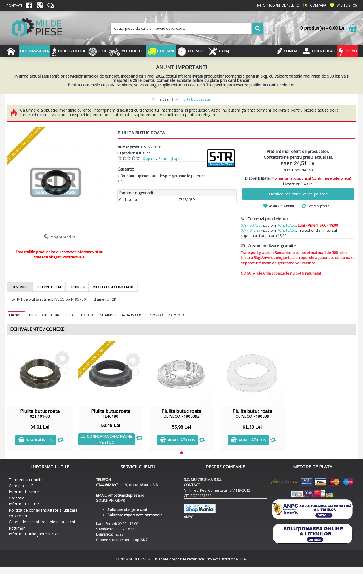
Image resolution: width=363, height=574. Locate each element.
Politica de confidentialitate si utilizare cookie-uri (43, 512)
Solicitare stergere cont (127, 509)
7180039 (156, 314)
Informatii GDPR (24, 504)
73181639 (176, 314)
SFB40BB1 (108, 314)
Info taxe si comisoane (113, 287)
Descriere (20, 287)
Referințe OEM (49, 287)
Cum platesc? (21, 485)
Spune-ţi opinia (171, 158)
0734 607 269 (251, 225)
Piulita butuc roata (44, 314)
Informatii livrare (24, 491)
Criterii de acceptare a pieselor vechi (42, 521)
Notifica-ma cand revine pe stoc (298, 194)
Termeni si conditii (25, 479)
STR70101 (86, 314)
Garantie (16, 498)
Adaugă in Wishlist (281, 206)
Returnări (17, 528)
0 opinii (149, 158)
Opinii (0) (76, 287)
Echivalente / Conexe (37, 329)
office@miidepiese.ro (126, 495)
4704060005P (133, 314)
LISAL (243, 559)
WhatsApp (287, 225)
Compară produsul (319, 206)
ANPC (188, 516)
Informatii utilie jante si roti (33, 534)
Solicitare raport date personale (134, 514)
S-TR (69, 314)
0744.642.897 (251, 230)
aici (120, 181)
